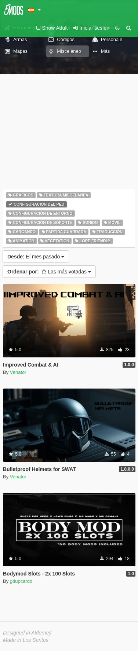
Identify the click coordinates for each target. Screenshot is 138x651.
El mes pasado (35, 257)
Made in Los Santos (25, 640)
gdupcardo (21, 581)
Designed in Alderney (27, 633)
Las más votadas (49, 272)
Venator (18, 372)
